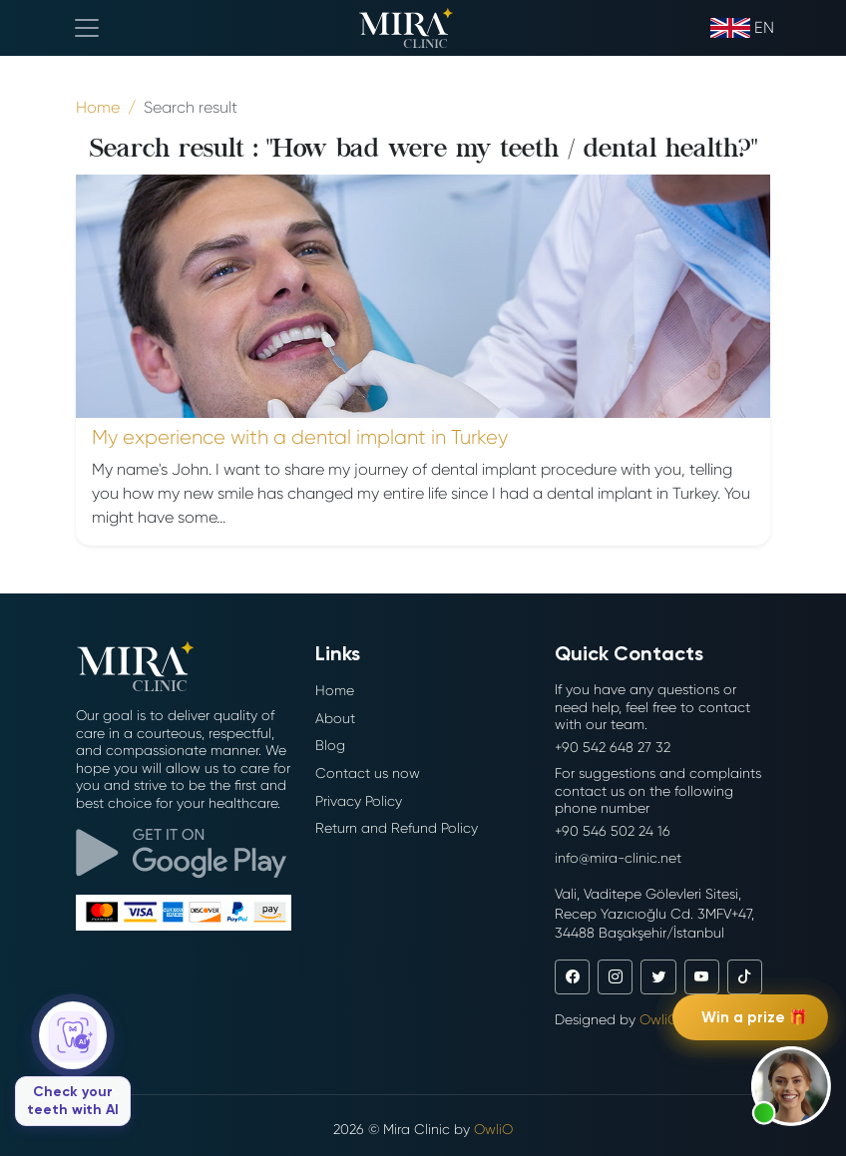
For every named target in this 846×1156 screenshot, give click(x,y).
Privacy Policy (358, 801)
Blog (330, 745)
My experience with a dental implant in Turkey (300, 437)
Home (334, 690)
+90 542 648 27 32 (612, 747)
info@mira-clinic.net (618, 858)
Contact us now (367, 773)
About (335, 718)
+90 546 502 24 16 (612, 831)
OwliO (658, 1019)
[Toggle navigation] (87, 28)
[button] (791, 1086)
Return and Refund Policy (396, 828)
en (742, 28)
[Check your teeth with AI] (73, 1063)
